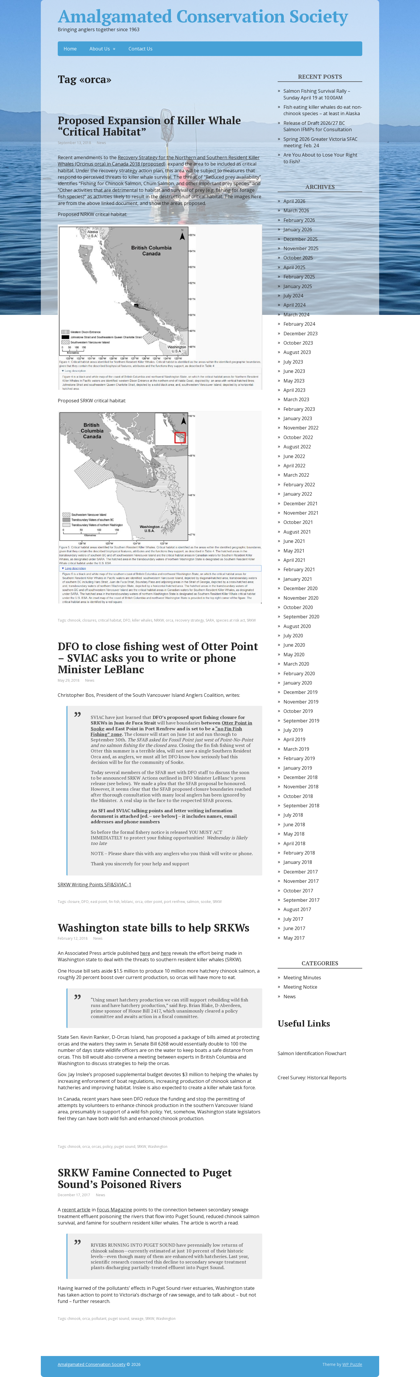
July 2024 (293, 295)
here (145, 953)
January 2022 (298, 494)
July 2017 (293, 919)
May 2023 (294, 381)
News (101, 142)
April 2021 (294, 560)
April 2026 (294, 201)
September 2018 (301, 805)
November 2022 (301, 427)
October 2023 (298, 343)
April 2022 (294, 465)
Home (70, 48)
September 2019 (301, 721)
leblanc (127, 901)
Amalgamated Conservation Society (203, 16)
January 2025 (298, 286)
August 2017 (297, 909)
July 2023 (293, 362)
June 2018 (294, 824)
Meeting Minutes (302, 977)
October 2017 (298, 890)
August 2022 (297, 446)
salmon (193, 901)
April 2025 (294, 267)
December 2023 (301, 333)
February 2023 (299, 409)
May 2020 (294, 654)
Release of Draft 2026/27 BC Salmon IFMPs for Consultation (318, 126)
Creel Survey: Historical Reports (312, 1077)
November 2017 (301, 881)
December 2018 (301, 777)
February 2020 (299, 673)
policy (108, 1146)
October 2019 (298, 711)
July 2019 (293, 730)
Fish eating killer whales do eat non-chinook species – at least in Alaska (323, 110)
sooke (206, 901)
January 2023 (298, 418)
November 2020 (301, 598)
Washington (157, 1146)
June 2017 (294, 928)
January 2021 (298, 579)
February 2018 (299, 853)
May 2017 (294, 938)
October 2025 (298, 258)
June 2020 (294, 645)
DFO (126, 620)
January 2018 (298, 862)
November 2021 (301, 513)
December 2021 (301, 503)
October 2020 (298, 607)
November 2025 (301, 248)
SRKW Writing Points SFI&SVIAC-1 (94, 884)
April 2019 (294, 739)
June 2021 (294, 541)
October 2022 (298, 437)
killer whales (142, 620)
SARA (210, 620)
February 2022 (299, 484)
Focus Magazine (114, 1209)
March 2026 (296, 210)
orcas (96, 1146)
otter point (153, 901)
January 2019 (298, 768)
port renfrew (174, 901)
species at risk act (230, 620)
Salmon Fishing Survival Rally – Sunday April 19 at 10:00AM (317, 94)
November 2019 (301, 702)
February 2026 (299, 220)
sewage (137, 1318)
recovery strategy (189, 620)
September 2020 (301, 616)
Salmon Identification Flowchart (312, 1053)
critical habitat (109, 620)
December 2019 (301, 692)
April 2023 (294, 390)
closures (89, 620)
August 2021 (297, 532)
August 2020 (297, 626)
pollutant (99, 1318)
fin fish (114, 901)
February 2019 (299, 758)
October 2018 (298, 796)
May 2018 (294, 834)
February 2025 (299, 276)
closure (73, 901)
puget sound (124, 1146)
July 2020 (293, 635)
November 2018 (301, 786)
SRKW (251, 620)
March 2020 (296, 664)
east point (98, 901)
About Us (100, 48)
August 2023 (297, 352)
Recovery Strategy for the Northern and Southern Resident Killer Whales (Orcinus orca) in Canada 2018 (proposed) (159, 160)
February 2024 (299, 324)
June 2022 (294, 456)
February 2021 (299, 569)
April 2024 (294, 305)
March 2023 (296, 399)
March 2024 (296, 314)
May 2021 (294, 551)
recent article (76, 1209)
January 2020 (298, 683)
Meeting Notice (300, 987)
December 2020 (301, 588)
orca (169, 620)
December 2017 (301, 872)
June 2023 (294, 371)
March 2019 (296, 749)
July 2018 (293, 815)
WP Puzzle (352, 1364)
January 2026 (298, 229)
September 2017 (301, 900)
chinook (73, 620)
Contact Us (141, 48)
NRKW (159, 620)
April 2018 (294, 843)
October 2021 (298, 522)
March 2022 (296, 475)
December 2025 (301, 239)
